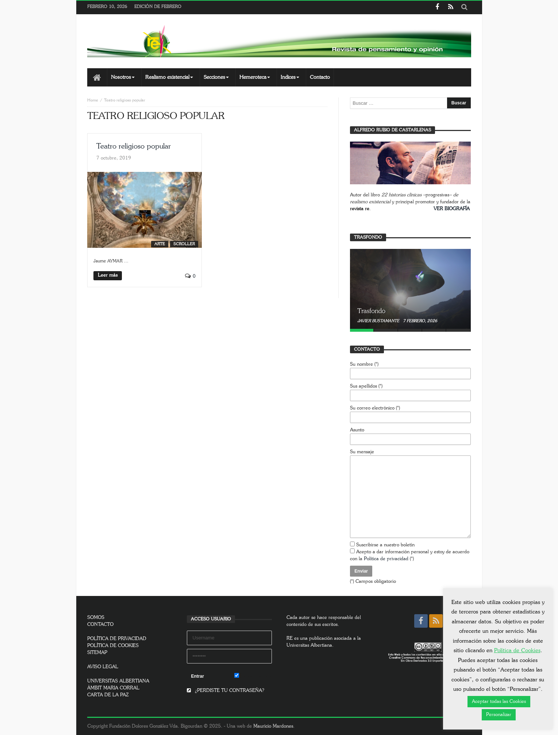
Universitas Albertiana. (310, 645)
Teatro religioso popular (133, 146)
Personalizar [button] (498, 714)
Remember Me (253, 676)
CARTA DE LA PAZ (108, 695)
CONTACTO (100, 624)
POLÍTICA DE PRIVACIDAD (116, 638)
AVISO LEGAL (102, 667)
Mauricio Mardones (273, 726)
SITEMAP (97, 652)
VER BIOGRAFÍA (452, 209)
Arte (159, 244)
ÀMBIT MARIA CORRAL (113, 688)
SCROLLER (184, 244)
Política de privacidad (386, 559)
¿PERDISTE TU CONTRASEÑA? (225, 690)
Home (92, 100)
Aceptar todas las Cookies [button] (499, 701)
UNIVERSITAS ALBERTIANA (118, 681)
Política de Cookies (517, 650)
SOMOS (95, 617)
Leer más (108, 275)
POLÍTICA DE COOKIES (113, 645)
